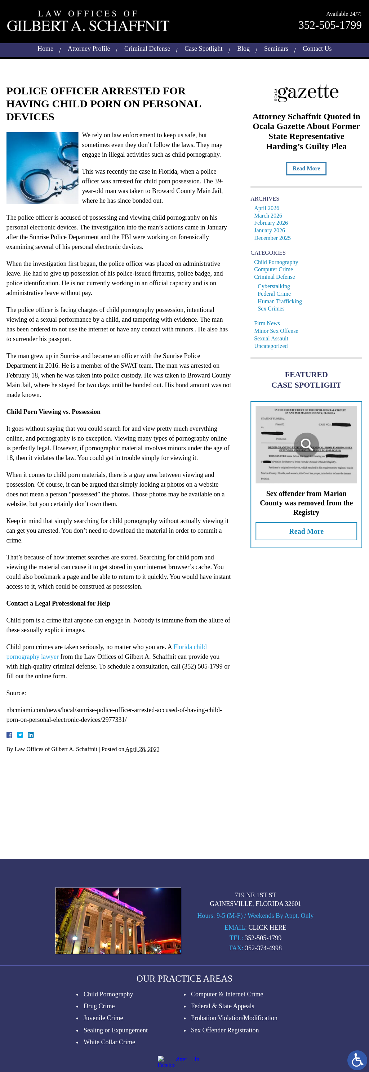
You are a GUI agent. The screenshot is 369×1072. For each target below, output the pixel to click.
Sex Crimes (273, 308)
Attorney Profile (89, 47)
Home (45, 47)
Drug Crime (99, 1059)
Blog (243, 47)
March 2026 (271, 216)
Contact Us (317, 47)
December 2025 (275, 238)
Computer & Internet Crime (227, 1047)
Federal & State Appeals (222, 1059)
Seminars (276, 47)
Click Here (267, 980)
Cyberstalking (276, 286)
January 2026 (272, 230)
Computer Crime (276, 269)
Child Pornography (279, 262)
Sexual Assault (274, 338)
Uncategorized (273, 346)
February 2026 (273, 223)
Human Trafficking (282, 301)
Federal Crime (276, 294)
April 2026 (269, 208)
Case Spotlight (203, 47)
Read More (309, 168)
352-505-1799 (330, 24)
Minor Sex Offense (279, 331)
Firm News (270, 323)
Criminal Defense (147, 47)
